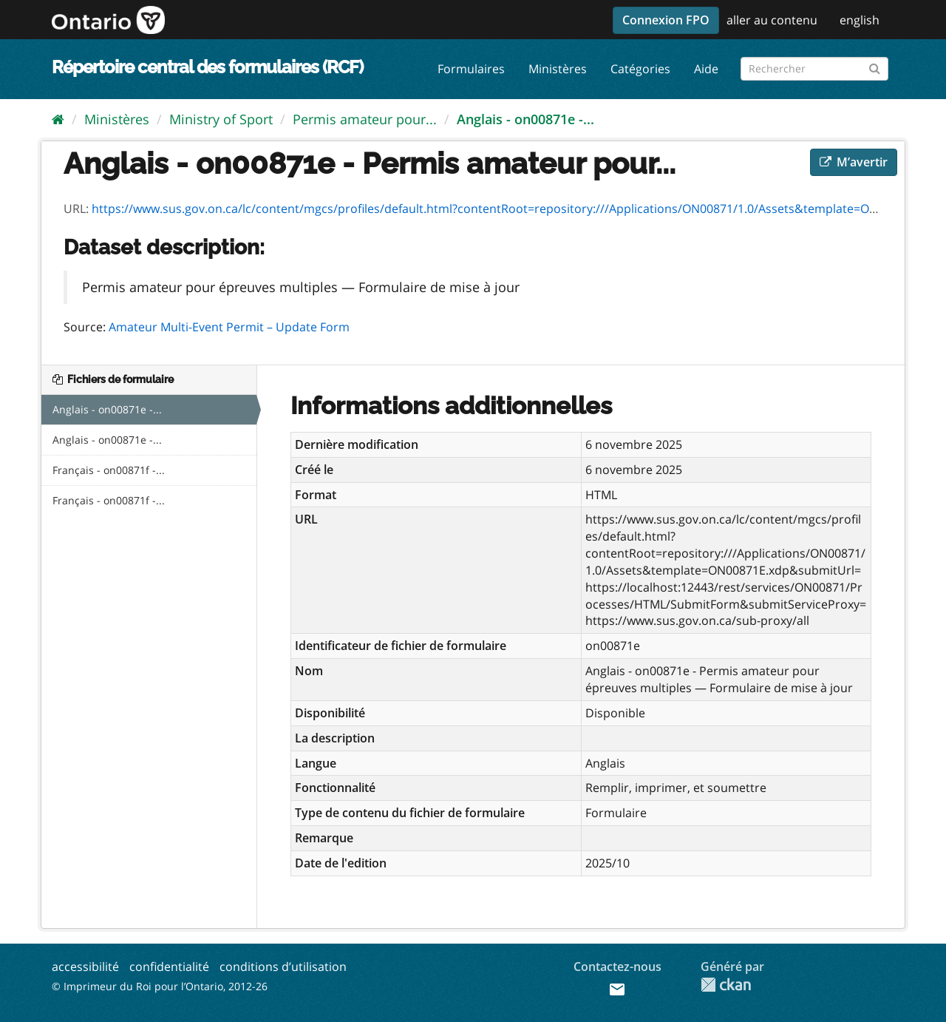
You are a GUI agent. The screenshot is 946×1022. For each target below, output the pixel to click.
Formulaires (471, 69)
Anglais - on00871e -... (525, 119)
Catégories (640, 69)
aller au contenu (771, 20)
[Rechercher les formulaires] (814, 69)
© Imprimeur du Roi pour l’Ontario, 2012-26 (160, 986)
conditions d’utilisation (283, 966)
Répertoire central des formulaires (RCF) (207, 67)
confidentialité (169, 966)
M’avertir (854, 162)
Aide (706, 69)
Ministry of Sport (221, 119)
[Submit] (874, 66)
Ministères (557, 69)
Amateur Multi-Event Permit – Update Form (229, 327)
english (859, 20)
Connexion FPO (666, 20)
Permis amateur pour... (365, 119)
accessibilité (85, 966)
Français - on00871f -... (108, 470)
